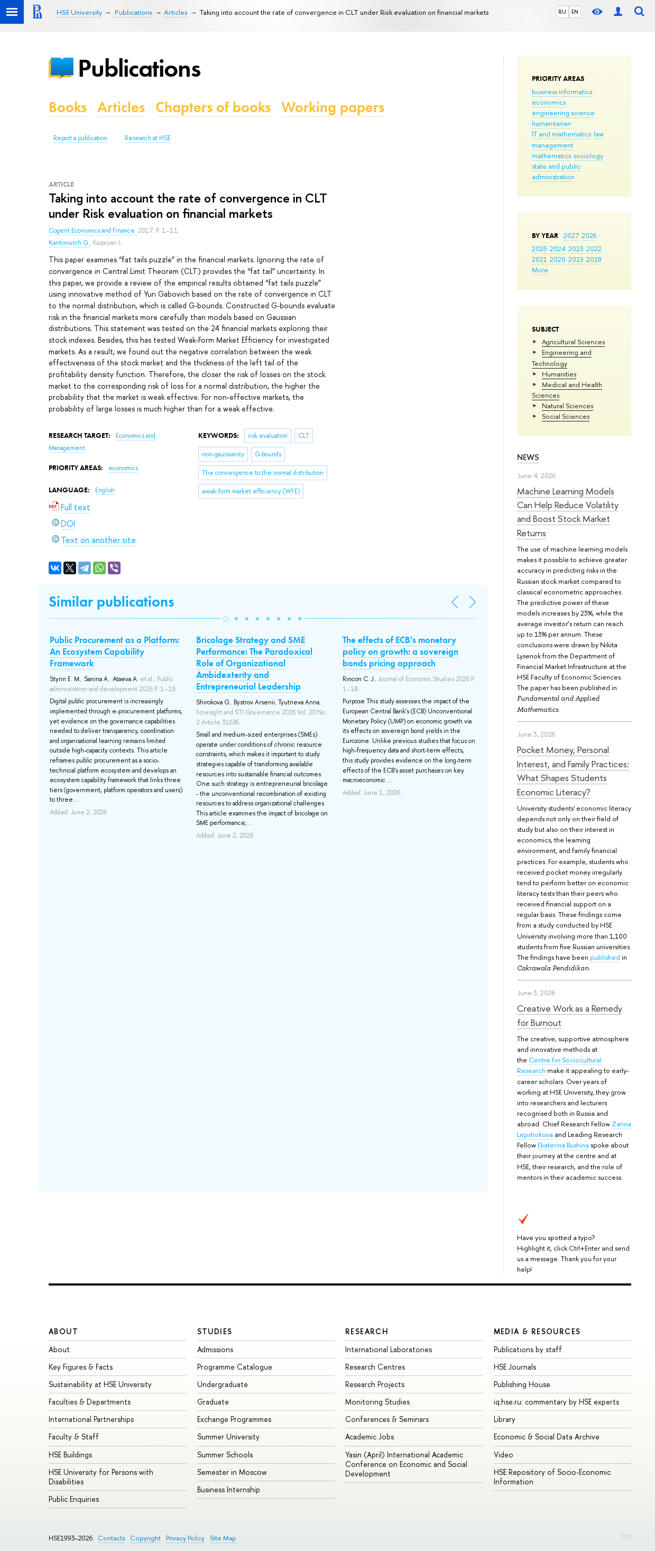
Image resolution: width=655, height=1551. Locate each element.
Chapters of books (213, 107)
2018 (594, 259)
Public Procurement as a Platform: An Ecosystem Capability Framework (114, 651)
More (540, 269)
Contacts (111, 1538)
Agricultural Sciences (573, 341)
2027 (571, 235)
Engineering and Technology (562, 357)
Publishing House (522, 1384)
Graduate (213, 1402)
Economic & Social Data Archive (546, 1436)
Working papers (332, 107)
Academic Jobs (369, 1436)
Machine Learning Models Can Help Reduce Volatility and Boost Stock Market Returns (568, 512)
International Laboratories (388, 1349)
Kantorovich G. (69, 242)
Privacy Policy (185, 1538)
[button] (225, 618)
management (552, 145)
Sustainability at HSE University (100, 1384)
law (599, 134)
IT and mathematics (561, 134)
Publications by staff (528, 1349)
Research (367, 1331)
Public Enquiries (74, 1499)
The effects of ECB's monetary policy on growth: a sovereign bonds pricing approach (400, 651)
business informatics (562, 91)
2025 (539, 248)
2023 (576, 248)
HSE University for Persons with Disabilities (101, 1476)
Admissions (215, 1349)
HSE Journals (515, 1367)
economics (549, 102)
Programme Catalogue (234, 1367)
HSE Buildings (70, 1454)
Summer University (228, 1436)
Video (503, 1454)
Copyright (145, 1538)
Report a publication (80, 138)
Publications (139, 68)
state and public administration (556, 171)
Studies (215, 1331)
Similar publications (111, 601)
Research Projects (374, 1384)
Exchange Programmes (234, 1419)
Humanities (559, 374)
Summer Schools (225, 1454)
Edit (626, 1535)
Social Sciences (565, 416)
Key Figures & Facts (81, 1367)
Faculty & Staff (74, 1436)
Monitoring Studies (377, 1402)
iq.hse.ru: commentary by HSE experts (556, 1402)
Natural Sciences (567, 405)
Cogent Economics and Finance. (93, 230)
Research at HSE (148, 138)
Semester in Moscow (232, 1472)
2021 (539, 259)
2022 (594, 248)
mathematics (551, 155)
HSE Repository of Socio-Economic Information (552, 1476)
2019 (576, 259)
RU (562, 11)
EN (574, 11)
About (63, 1331)
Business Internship (228, 1489)
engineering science (563, 112)
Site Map (223, 1538)
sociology (588, 155)
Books (68, 107)
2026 (589, 235)
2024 (558, 248)
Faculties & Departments (90, 1402)
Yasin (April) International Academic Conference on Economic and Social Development (406, 1464)
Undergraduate (222, 1384)
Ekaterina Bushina (563, 1145)
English (105, 490)
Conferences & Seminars (387, 1419)
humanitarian (551, 123)
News (528, 457)
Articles (121, 107)
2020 (558, 259)
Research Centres (375, 1367)
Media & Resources (537, 1331)
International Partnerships (91, 1419)
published (605, 957)
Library (504, 1419)
